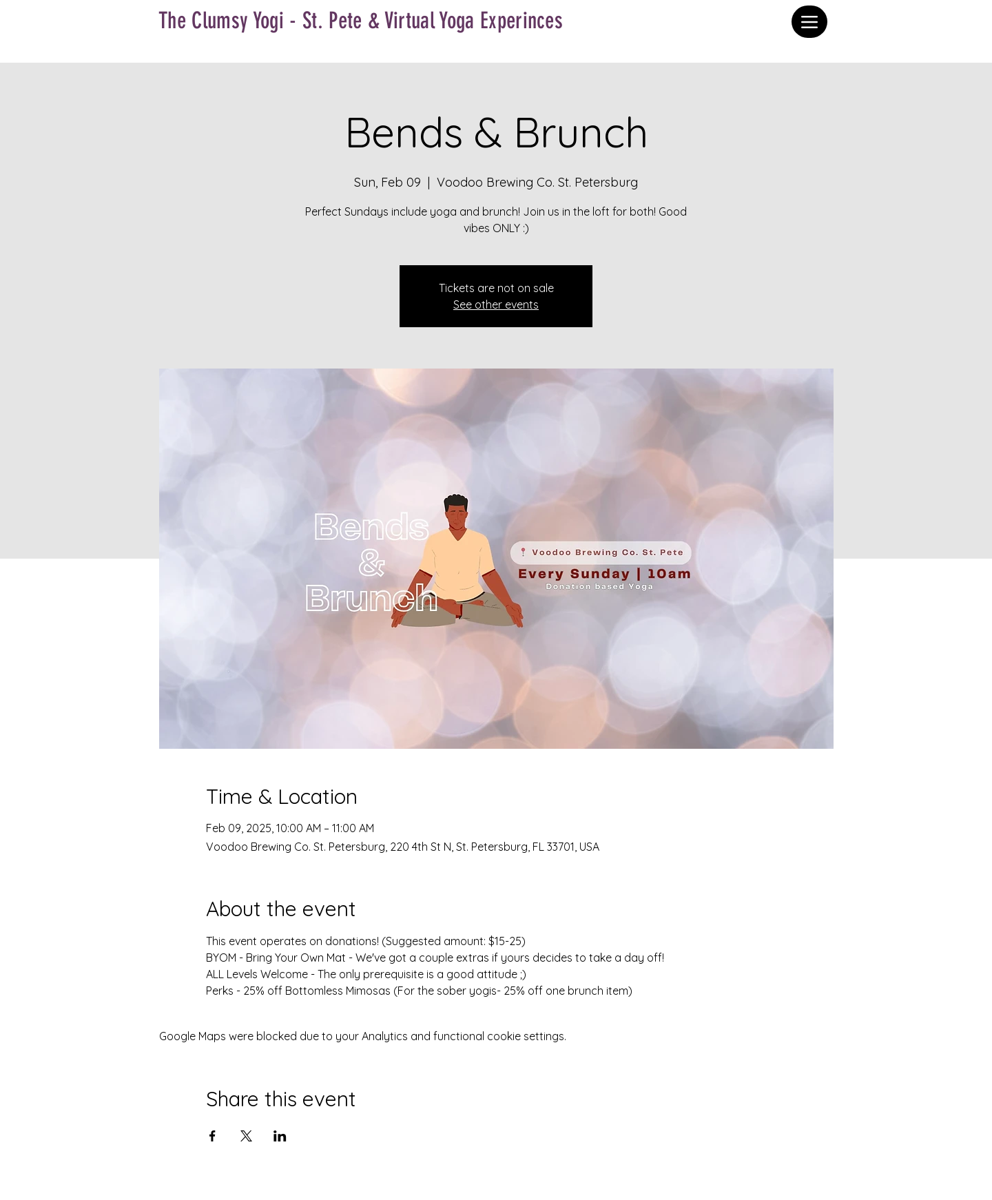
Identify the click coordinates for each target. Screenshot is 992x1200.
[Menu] (809, 22)
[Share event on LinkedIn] (280, 1135)
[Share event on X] (246, 1135)
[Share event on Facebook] (212, 1135)
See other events (496, 304)
